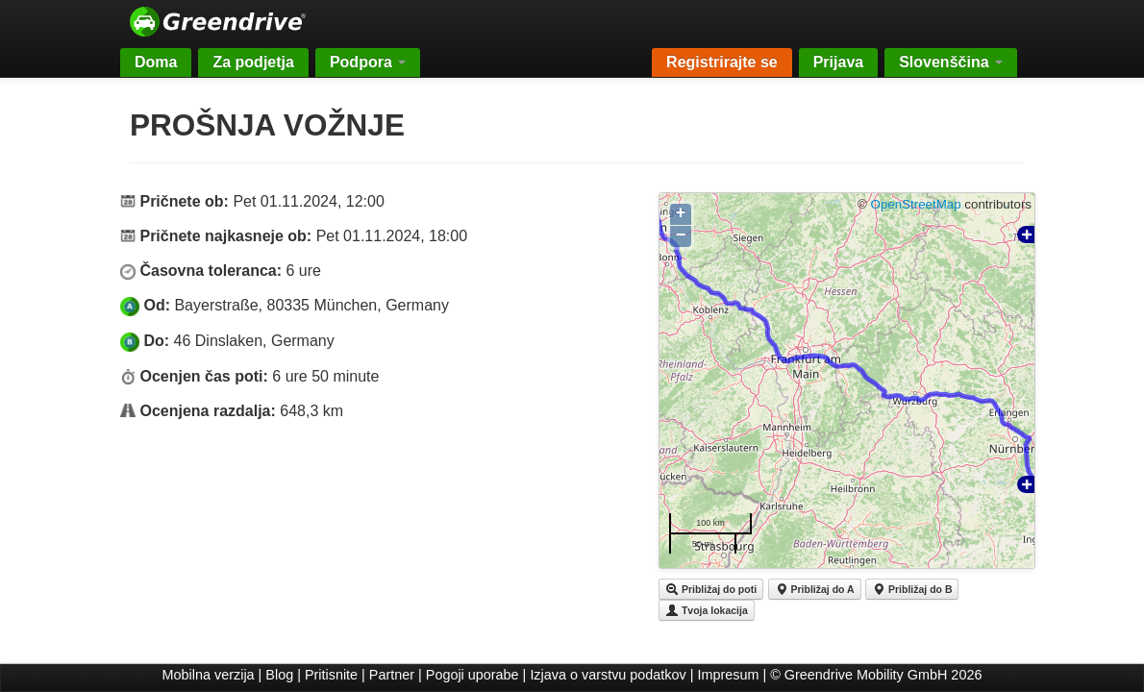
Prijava (838, 62)
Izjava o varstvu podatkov (607, 674)
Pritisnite (331, 674)
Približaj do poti (711, 589)
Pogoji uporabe (472, 674)
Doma (156, 62)
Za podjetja (252, 62)
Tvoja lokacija (706, 610)
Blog (279, 674)
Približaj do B (912, 589)
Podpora (368, 62)
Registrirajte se (722, 62)
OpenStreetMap (916, 204)
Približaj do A (815, 589)
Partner (391, 674)
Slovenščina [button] (951, 62)
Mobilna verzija (208, 674)
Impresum (728, 674)
